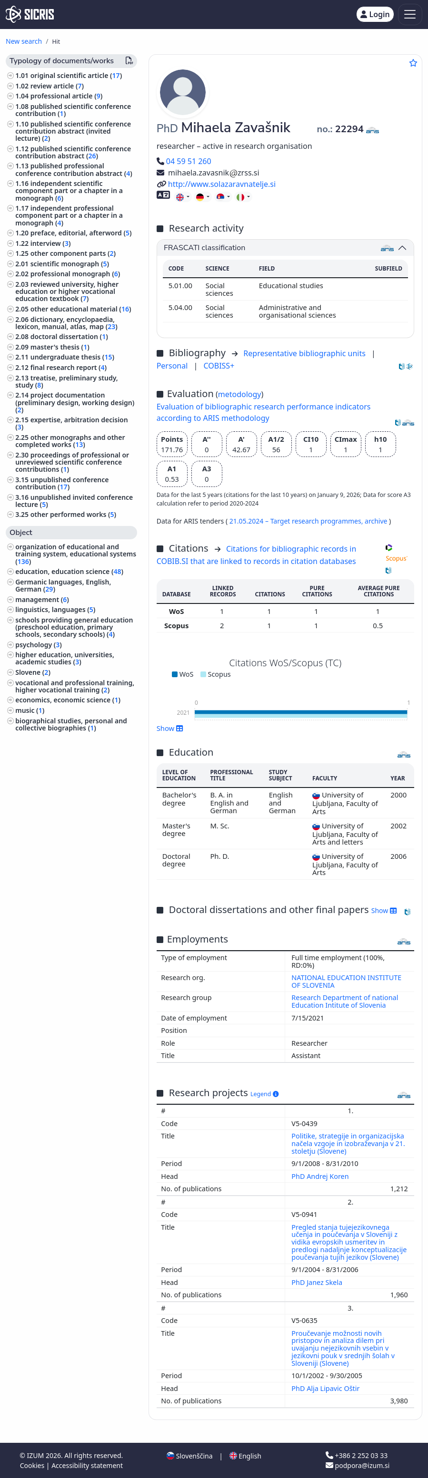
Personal (173, 365)
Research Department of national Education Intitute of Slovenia (344, 1001)
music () (29, 710)
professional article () (66, 95)
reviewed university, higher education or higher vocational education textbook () (67, 291)
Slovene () (32, 672)
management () (42, 599)
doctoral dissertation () (69, 336)
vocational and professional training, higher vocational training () (74, 686)
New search (24, 41)
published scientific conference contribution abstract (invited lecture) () (73, 131)
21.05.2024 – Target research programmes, (297, 520)
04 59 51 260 (184, 161)
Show (170, 728)
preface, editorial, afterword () (81, 232)
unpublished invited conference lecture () (74, 501)
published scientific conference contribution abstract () (73, 152)
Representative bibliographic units (305, 353)
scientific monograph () (69, 263)
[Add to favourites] (413, 62)
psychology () (38, 644)
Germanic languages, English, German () (63, 585)
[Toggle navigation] (410, 14)
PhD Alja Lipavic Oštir (326, 1388)
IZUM (36, 1455)
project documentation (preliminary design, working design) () (74, 402)
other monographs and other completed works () (70, 441)
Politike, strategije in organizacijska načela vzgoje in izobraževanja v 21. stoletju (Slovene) (348, 1143)
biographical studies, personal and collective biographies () (71, 724)
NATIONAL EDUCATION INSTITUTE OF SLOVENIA (346, 981)
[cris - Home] (30, 14)
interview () (50, 243)
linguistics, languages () (55, 609)
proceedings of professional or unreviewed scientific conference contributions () (72, 462)
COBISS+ (218, 365)
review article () (57, 85)
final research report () (68, 367)
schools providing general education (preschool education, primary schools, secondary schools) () (74, 627)
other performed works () (73, 514)
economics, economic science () (67, 699)
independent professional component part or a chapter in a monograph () (69, 215)
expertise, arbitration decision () (71, 423)
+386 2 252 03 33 (357, 1455)
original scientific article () (76, 75)
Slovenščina (189, 1455)
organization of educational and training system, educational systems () (75, 553)
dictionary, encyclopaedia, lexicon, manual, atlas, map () (66, 323)
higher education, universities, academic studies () (64, 658)
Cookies (33, 1465)
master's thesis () (60, 346)
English (245, 1455)
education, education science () (69, 571)
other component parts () (73, 253)
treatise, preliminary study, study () (66, 381)
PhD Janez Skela (317, 1282)
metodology (239, 394)
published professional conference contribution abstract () (73, 169)
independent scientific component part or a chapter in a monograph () (69, 190)
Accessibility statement (87, 1465)
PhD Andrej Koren (320, 1176)
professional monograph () (75, 273)
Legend (264, 1094)
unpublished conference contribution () (62, 483)
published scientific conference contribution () (73, 110)
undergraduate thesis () (72, 356)
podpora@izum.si (357, 1465)
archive (377, 520)
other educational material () (80, 308)
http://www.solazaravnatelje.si (216, 184)
